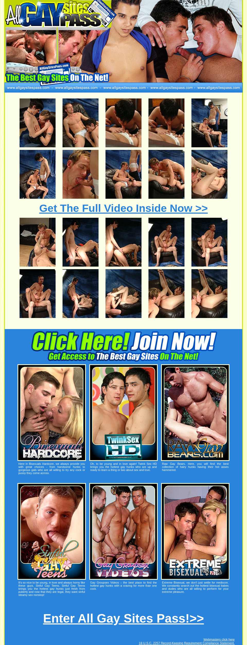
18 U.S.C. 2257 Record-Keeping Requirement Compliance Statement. (187, 643)
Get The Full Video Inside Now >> (123, 208)
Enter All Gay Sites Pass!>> (123, 618)
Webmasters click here (219, 639)
